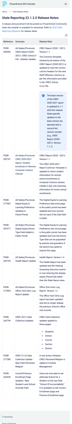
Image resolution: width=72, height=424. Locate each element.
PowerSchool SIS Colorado (22, 4)
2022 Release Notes (20, 12)
